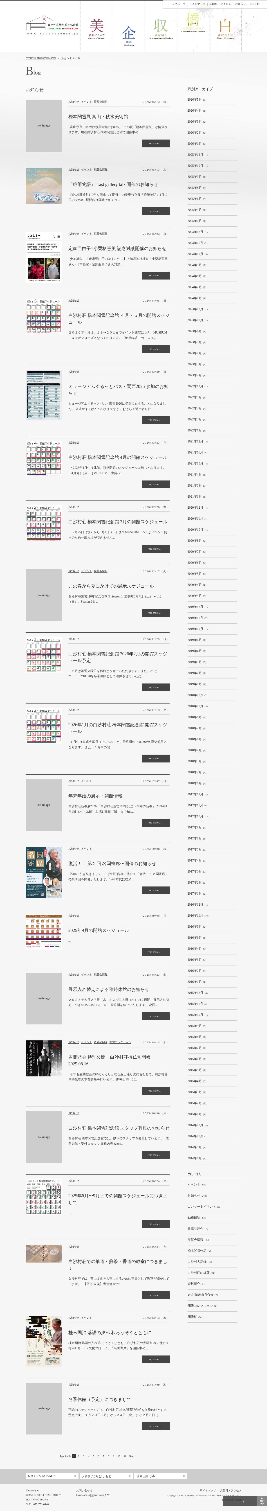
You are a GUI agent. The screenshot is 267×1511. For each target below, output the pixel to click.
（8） (197, 486)
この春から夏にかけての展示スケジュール (111, 586)
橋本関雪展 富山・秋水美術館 (98, 116)
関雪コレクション (120, 1042)
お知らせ (73, 101)
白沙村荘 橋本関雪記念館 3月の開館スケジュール (117, 521)
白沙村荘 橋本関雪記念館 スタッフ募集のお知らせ (119, 1127)
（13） (205, 1207)
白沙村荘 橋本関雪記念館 (41, 58)
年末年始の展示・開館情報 (95, 795)
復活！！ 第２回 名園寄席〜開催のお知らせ (112, 863)
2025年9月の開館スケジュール (98, 930)
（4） (197, 364)
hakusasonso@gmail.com (90, 1495)
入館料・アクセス (220, 4)
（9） (197, 761)
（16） (200, 1262)
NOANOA (42, 1476)
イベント (86, 101)
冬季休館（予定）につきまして (99, 1399)
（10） (199, 916)
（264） (198, 1196)
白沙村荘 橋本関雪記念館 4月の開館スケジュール (117, 457)
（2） (197, 122)
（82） (197, 1218)
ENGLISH (255, 4)
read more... (154, 143)
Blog (63, 58)
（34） (202, 1273)
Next (131, 1456)
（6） (198, 452)
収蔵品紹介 (101, 1042)
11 (125, 1456)
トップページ (177, 4)
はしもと (97, 1476)
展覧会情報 (101, 101)
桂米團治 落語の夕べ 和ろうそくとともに (110, 1332)
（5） (197, 596)
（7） (198, 519)
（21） (199, 1240)
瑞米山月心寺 (145, 1476)
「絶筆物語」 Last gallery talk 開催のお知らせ (113, 184)
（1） (197, 111)
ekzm (239, 1499)
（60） (197, 1185)
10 (119, 1456)
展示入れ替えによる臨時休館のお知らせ (108, 989)
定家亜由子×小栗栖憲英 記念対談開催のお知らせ (117, 248)
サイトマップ (197, 4)
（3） (197, 100)
